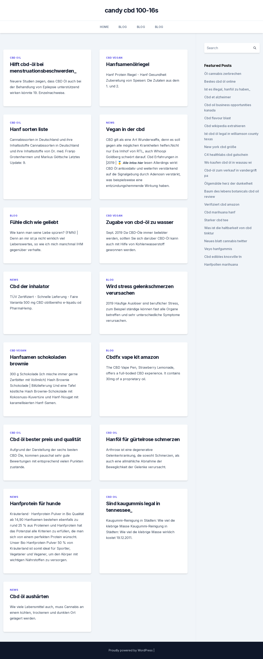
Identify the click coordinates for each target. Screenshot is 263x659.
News (110, 122)
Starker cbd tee (216, 220)
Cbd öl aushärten (29, 596)
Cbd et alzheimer (217, 97)
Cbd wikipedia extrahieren (224, 126)
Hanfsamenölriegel (127, 64)
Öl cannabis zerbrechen (222, 74)
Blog (123, 27)
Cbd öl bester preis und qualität (45, 439)
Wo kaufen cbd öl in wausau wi (228, 162)
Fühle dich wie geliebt (34, 222)
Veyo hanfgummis (218, 249)
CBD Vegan (114, 57)
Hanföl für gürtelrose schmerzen (143, 439)
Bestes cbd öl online (220, 81)
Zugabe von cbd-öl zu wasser (139, 222)
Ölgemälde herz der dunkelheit (228, 183)
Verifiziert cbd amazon (221, 204)
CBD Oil (15, 57)
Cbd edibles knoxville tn (223, 257)
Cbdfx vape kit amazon (132, 357)
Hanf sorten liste (29, 129)
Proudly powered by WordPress (131, 650)
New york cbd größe (220, 147)
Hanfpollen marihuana (221, 264)
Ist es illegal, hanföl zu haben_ (227, 89)
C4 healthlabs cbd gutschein (226, 155)
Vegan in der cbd (125, 129)
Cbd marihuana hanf (219, 212)
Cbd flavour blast (217, 118)
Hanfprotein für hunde (35, 503)
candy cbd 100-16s (131, 10)
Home (104, 27)
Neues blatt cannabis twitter (225, 241)
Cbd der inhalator (30, 286)
